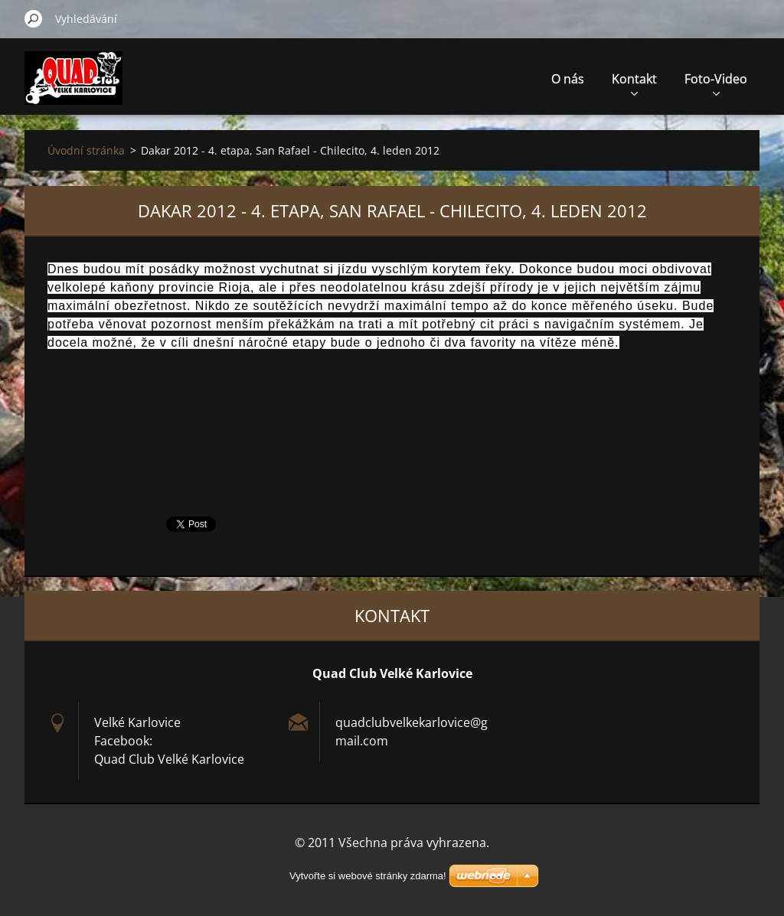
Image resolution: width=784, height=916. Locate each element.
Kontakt (634, 83)
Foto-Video (715, 83)
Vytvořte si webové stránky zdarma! (367, 876)
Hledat (33, 18)
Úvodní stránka (86, 150)
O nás (567, 78)
